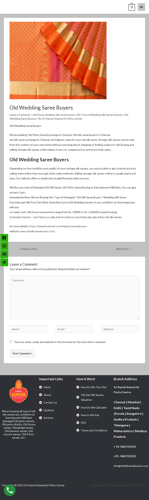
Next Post (124, 248)
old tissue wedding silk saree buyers (54, 114)
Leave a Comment (20, 114)
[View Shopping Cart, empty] (131, 7)
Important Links (51, 379)
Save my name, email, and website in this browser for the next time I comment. (60, 342)
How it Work (85, 379)
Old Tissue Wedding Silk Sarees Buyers (99, 114)
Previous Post (27, 248)
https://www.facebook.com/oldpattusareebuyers (58, 226)
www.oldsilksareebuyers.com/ (37, 231)
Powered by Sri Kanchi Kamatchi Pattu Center (119, 485)
